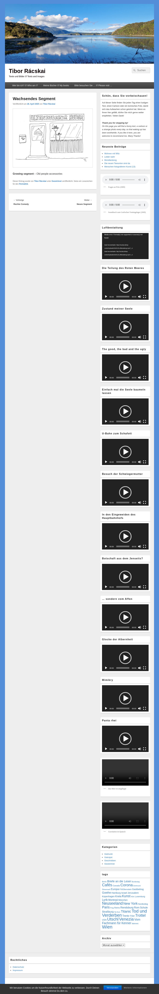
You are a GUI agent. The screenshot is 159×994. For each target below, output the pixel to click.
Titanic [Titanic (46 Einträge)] (126, 911)
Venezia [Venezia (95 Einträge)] (126, 919)
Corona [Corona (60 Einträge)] (126, 885)
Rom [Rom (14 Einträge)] (136, 907)
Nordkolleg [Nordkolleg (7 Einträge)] (143, 904)
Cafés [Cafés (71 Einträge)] (107, 885)
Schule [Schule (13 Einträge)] (144, 907)
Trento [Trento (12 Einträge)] (125, 915)
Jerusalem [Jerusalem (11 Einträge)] (133, 892)
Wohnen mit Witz (112, 153)
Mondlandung (110, 160)
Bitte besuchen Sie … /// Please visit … (93, 85)
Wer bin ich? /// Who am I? (25, 85)
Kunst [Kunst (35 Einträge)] (126, 896)
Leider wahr (109, 157)
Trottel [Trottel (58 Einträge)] (140, 915)
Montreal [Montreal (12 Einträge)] (113, 900)
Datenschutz (18, 967)
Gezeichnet (57, 181)
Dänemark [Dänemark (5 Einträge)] (106, 889)
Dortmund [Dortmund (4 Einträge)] (137, 886)
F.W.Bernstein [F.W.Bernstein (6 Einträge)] (126, 889)
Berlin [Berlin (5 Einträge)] (104, 882)
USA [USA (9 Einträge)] (104, 920)
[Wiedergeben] (106, 296)
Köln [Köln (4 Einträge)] (132, 897)
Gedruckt (108, 854)
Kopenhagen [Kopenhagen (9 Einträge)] (108, 896)
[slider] (122, 296)
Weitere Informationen (135, 988)
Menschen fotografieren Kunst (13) (119, 166)
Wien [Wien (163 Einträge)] (107, 926)
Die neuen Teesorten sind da (117, 163)
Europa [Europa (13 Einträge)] (115, 889)
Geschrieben (110, 860)
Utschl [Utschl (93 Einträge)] (112, 919)
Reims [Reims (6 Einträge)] (117, 908)
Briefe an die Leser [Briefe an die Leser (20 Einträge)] (119, 881)
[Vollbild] (144, 296)
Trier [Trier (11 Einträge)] (132, 915)
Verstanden (112, 988)
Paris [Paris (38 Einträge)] (106, 907)
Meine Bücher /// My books (56, 85)
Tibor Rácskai (27, 71)
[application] (125, 246)
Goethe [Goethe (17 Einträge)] (106, 892)
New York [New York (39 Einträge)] (130, 903)
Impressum (18, 970)
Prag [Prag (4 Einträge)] (112, 908)
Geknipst (108, 857)
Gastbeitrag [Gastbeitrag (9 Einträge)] (138, 889)
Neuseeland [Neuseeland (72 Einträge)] (112, 903)
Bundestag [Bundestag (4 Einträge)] (136, 882)
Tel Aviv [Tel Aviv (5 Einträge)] (117, 912)
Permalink (23, 184)
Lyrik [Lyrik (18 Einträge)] (105, 899)
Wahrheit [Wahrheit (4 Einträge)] (135, 923)
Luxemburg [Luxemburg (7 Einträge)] (140, 896)
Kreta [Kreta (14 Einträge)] (118, 896)
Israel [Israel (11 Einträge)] (124, 892)
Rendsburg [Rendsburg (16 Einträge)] (126, 907)
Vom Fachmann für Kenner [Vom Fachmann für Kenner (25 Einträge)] (121, 921)
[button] (125, 286)
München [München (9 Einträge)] (122, 900)
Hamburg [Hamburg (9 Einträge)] (116, 893)
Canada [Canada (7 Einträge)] (116, 885)
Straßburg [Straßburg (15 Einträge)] (108, 911)
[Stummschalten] (139, 296)
